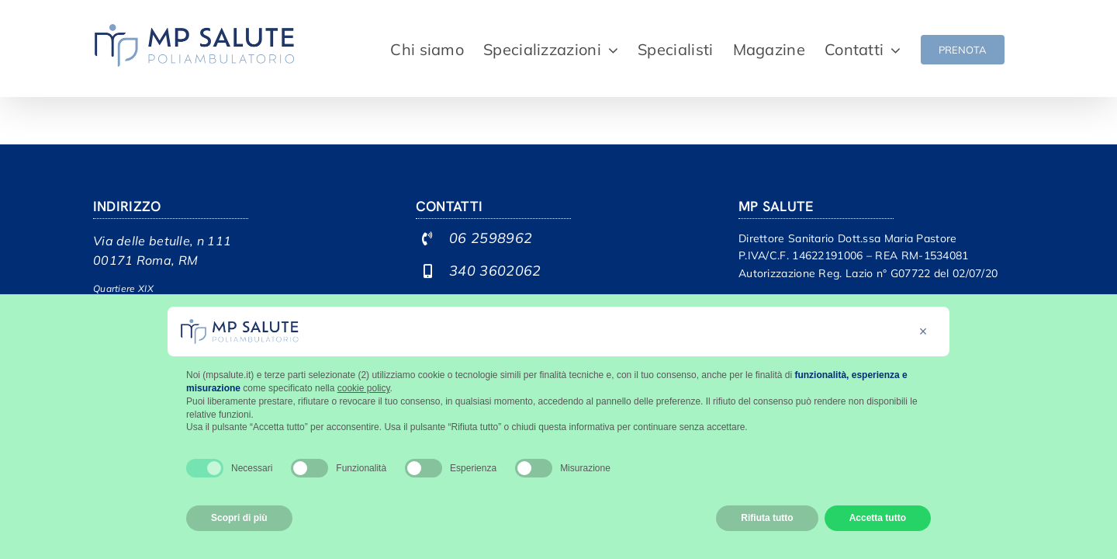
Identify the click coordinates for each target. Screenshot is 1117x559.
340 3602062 (495, 271)
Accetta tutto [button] (877, 517)
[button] (923, 331)
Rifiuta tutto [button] (767, 517)
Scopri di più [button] (239, 517)
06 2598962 (490, 238)
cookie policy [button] (363, 388)
